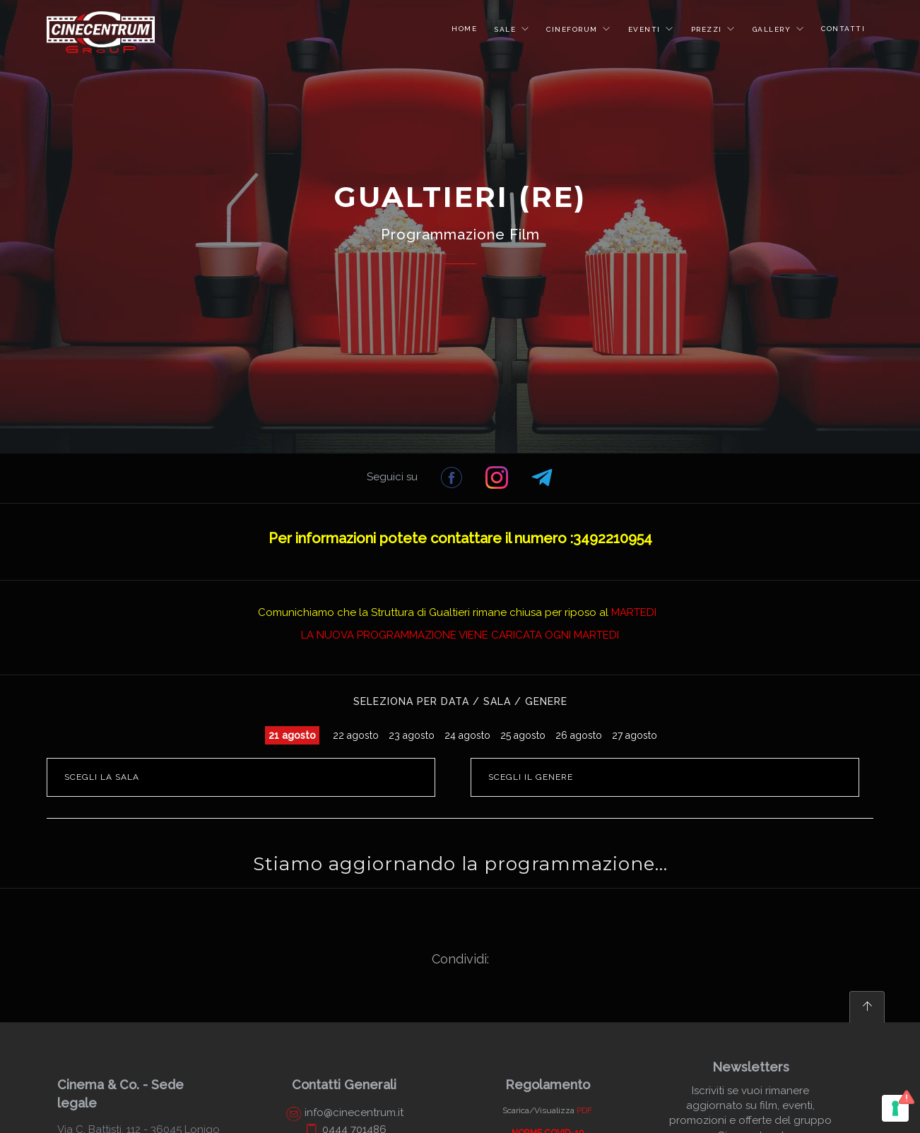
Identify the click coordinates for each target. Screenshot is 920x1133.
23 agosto (412, 735)
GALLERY (773, 29)
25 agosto (522, 735)
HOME (464, 28)
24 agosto (467, 735)
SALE (506, 29)
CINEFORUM (573, 29)
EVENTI (646, 29)
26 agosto (578, 735)
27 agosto (634, 735)
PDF (584, 1110)
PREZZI (708, 29)
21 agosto (292, 735)
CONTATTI (843, 28)
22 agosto (356, 735)
